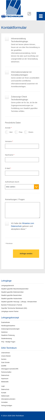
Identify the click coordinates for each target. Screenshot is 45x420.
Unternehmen (5, 353)
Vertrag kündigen (6, 405)
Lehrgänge (6, 281)
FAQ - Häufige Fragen (8, 342)
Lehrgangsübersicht (7, 285)
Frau (17, 132)
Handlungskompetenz (8, 325)
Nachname (9, 155)
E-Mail (8, 168)
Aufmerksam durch (12, 182)
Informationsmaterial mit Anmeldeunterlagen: (25, 73)
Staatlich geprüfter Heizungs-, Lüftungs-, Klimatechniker (19, 302)
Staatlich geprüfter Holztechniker (11, 298)
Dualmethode (5, 322)
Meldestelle (5, 382)
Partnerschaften (6, 372)
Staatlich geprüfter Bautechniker (11, 295)
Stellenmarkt (5, 396)
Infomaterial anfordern (8, 399)
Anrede (8, 128)
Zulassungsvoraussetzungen (10, 329)
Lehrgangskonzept (10, 317)
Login (3, 386)
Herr (7, 132)
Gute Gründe (5, 362)
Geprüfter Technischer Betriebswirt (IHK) (14, 308)
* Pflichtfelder (9, 243)
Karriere (3, 359)
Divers (26, 132)
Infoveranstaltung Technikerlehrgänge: (25, 40)
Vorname (9, 141)
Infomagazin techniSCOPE (9, 369)
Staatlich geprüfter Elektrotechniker (12, 292)
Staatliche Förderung (8, 335)
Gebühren (4, 332)
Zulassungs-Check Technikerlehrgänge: (25, 98)
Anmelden (4, 402)
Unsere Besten (6, 356)
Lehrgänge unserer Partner (9, 311)
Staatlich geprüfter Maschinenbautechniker (14, 289)
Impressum (4, 378)
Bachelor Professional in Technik (11, 305)
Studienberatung (6, 338)
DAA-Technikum (9, 348)
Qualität (3, 366)
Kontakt (3, 393)
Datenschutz (5, 375)
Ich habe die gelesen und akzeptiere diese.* (22, 224)
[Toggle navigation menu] (41, 16)
